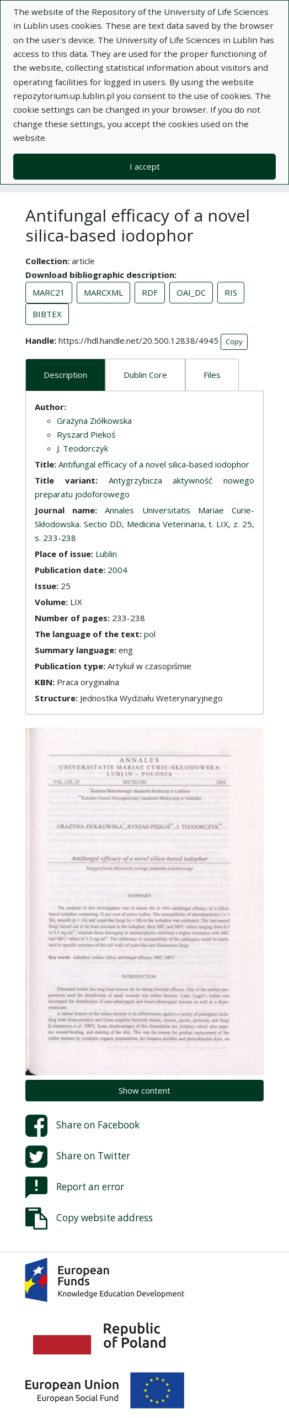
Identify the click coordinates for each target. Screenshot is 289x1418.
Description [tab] (65, 374)
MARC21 (49, 292)
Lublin (106, 553)
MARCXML (103, 292)
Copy (234, 341)
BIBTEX (47, 313)
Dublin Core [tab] (145, 374)
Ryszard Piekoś (86, 434)
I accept (145, 166)
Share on (82, 1126)
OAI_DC (191, 292)
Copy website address (89, 1218)
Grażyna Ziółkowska (94, 420)
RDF (150, 292)
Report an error (74, 1188)
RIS (230, 292)
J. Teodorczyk (82, 448)
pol (150, 633)
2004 (117, 569)
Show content (144, 1090)
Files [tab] (212, 374)
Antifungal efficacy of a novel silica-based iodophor (153, 464)
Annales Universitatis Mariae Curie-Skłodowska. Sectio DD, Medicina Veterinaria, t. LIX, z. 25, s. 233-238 (144, 524)
